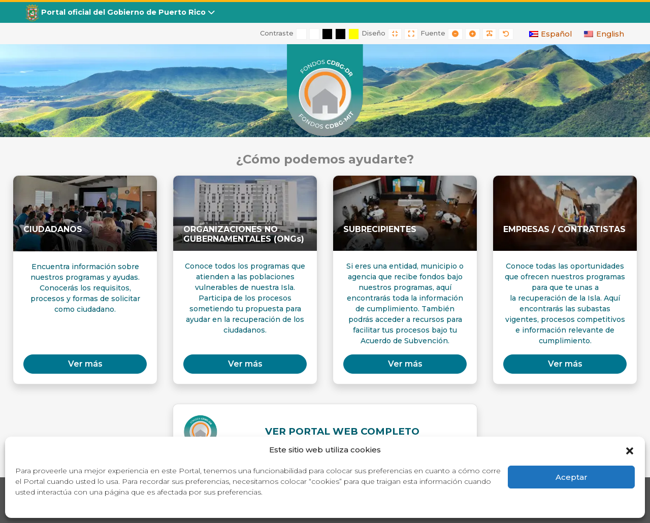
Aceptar (572, 477)
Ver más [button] (85, 364)
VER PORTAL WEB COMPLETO (342, 431)
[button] (630, 450)
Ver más (245, 364)
